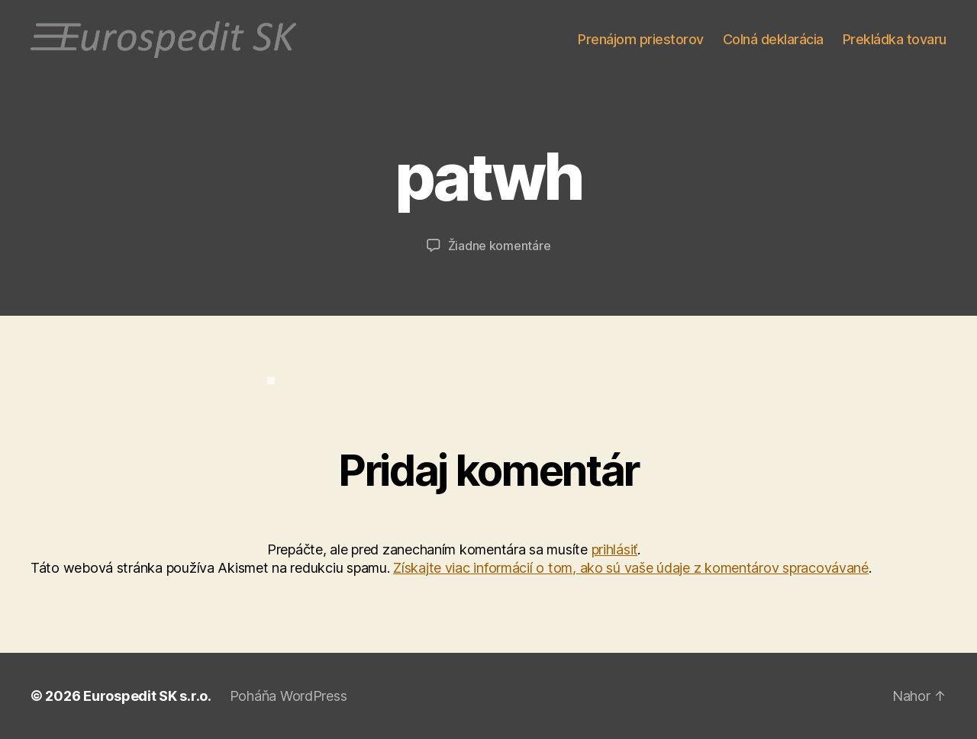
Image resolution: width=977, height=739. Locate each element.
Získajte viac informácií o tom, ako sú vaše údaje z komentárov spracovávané (631, 568)
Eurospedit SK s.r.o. (147, 696)
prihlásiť (615, 549)
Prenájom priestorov (641, 39)
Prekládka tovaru (894, 39)
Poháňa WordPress (288, 696)
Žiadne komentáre (499, 245)
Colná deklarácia (773, 39)
